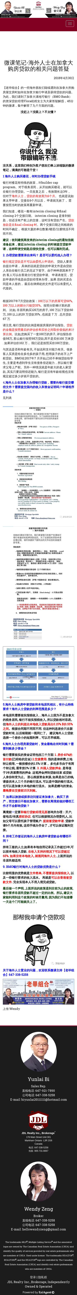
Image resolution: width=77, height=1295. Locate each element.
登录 (33, 1277)
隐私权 (42, 1277)
